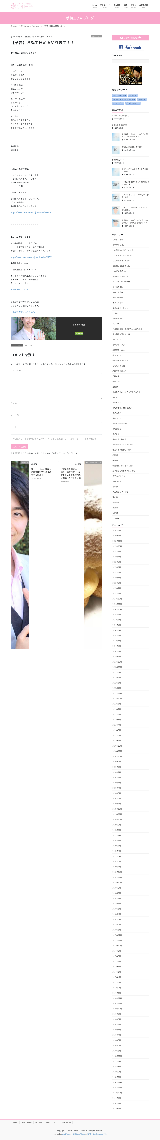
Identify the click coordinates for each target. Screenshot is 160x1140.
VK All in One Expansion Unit (96, 1134)
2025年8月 (116, 556)
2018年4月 (116, 914)
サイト (14, 427)
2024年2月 (116, 651)
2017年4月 (116, 977)
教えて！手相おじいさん (122, 450)
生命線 (115, 486)
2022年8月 (116, 683)
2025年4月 (116, 577)
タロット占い (118, 103)
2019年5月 (116, 845)
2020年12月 (117, 746)
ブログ (55, 1122)
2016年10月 (117, 1008)
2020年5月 (116, 782)
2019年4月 (116, 851)
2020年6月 (116, 777)
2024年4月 (116, 640)
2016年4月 (116, 1035)
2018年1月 (116, 929)
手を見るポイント (133, 103)
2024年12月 (117, 598)
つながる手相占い (119, 271)
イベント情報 (117, 297)
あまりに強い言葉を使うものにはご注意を (135, 170)
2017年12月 (117, 935)
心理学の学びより (119, 371)
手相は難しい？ (118, 159)
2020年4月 (116, 788)
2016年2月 (116, 1045)
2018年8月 (116, 893)
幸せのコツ (96, 36)
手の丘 (115, 397)
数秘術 (115, 455)
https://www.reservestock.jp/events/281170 (31, 212)
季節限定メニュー (119, 350)
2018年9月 (116, 888)
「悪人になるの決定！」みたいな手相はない (135, 208)
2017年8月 (116, 956)
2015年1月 (116, 1077)
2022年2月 (116, 688)
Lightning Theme (79, 1134)
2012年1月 (116, 1108)
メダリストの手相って (120, 115)
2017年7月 (116, 961)
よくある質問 (117, 287)
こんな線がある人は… (121, 260)
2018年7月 (116, 898)
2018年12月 (117, 872)
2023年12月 (117, 662)
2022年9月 (116, 677)
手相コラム (116, 418)
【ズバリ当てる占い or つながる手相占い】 (135, 195)
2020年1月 (116, 803)
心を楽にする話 (118, 365)
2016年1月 (116, 1050)
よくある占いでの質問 (121, 281)
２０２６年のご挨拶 (119, 125)
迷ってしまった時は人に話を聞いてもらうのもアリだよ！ (41, 472)
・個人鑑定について (20, 289)
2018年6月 (116, 903)
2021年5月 (116, 719)
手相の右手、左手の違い (122, 408)
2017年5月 (116, 972)
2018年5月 (116, 909)
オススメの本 (117, 302)
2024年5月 (116, 635)
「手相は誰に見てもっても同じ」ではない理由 (135, 183)
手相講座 (142, 99)
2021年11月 (117, 693)
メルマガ (116, 323)
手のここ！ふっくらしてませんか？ (126, 392)
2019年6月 (116, 840)
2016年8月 (116, 1019)
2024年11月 (117, 604)
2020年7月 (116, 772)
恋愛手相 (116, 381)
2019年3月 (116, 856)
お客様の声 (66, 1122)
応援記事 (116, 376)
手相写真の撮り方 (119, 439)
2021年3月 (116, 730)
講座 (48, 1122)
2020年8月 (116, 767)
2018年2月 (116, 924)
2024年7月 (116, 625)
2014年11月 (117, 1087)
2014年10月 (117, 1092)
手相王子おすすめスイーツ (123, 444)
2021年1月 (116, 740)
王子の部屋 (116, 481)
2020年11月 (117, 751)
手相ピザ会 (116, 429)
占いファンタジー (119, 344)
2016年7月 (116, 1024)
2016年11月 (117, 1003)
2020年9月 (116, 761)
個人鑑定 (38, 1122)
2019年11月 (117, 814)
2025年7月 (116, 562)
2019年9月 (116, 824)
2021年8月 (116, 703)
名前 (14, 403)
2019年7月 (116, 835)
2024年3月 (116, 646)
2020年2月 (116, 798)
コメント (16, 370)
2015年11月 (117, 1056)
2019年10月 (117, 819)
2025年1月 (116, 593)
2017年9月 (116, 951)
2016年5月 (116, 1029)
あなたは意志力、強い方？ (132, 147)
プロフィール (26, 1122)
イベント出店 (117, 292)
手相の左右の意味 (120, 95)
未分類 (115, 460)
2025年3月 (116, 583)
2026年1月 (116, 535)
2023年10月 (117, 667)
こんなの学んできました (122, 255)
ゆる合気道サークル (120, 276)
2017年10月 (117, 945)
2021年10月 (117, 698)
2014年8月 (116, 1098)
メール (15, 415)
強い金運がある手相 (120, 360)
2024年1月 (116, 656)
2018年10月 (117, 882)
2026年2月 (116, 530)
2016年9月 (116, 1014)
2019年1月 (116, 866)
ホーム (15, 1122)
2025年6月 (116, 567)
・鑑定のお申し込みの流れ (23, 311)
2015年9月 (116, 1061)
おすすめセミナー (119, 245)
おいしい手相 (117, 239)
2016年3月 (116, 1040)
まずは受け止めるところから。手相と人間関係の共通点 (135, 135)
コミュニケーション (120, 308)
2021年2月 (116, 735)
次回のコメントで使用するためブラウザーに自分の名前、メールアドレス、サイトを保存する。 (56, 439)
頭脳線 (115, 513)
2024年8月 (116, 619)
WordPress (66, 1134)
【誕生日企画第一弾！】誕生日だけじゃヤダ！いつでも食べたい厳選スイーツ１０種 (71, 473)
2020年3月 (116, 793)
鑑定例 (115, 507)
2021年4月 (116, 725)
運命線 (115, 497)
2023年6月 (116, 672)
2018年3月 (116, 919)
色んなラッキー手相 (120, 492)
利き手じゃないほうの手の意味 (124, 99)
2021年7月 (116, 709)
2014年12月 (117, 1082)
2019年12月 (117, 809)
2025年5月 (116, 572)
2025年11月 (117, 541)
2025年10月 (117, 546)
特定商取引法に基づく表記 (123, 465)
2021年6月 (116, 714)
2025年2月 (116, 588)
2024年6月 (116, 630)
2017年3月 (116, 982)
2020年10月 (117, 756)
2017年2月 (116, 987)
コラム (115, 313)
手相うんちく (117, 402)
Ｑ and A (115, 518)
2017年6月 (116, 966)
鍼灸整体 (116, 502)
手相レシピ (116, 434)
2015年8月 (116, 1066)
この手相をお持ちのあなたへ (123, 250)
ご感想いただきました (121, 266)
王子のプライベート (120, 476)
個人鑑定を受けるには (121, 334)
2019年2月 (116, 861)
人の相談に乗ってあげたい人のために (127, 329)
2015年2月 (116, 1071)
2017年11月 (117, 940)
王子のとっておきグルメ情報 (123, 471)
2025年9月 (116, 551)
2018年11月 (117, 877)
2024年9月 (116, 614)
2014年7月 (116, 1103)
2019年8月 (116, 830)
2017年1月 (116, 993)
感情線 (115, 386)
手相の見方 (116, 413)
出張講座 (133, 95)
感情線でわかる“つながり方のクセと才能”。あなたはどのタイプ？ (135, 221)
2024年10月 (117, 609)
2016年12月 (117, 998)
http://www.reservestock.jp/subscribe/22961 (31, 257)
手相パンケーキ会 (119, 423)
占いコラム (116, 339)
